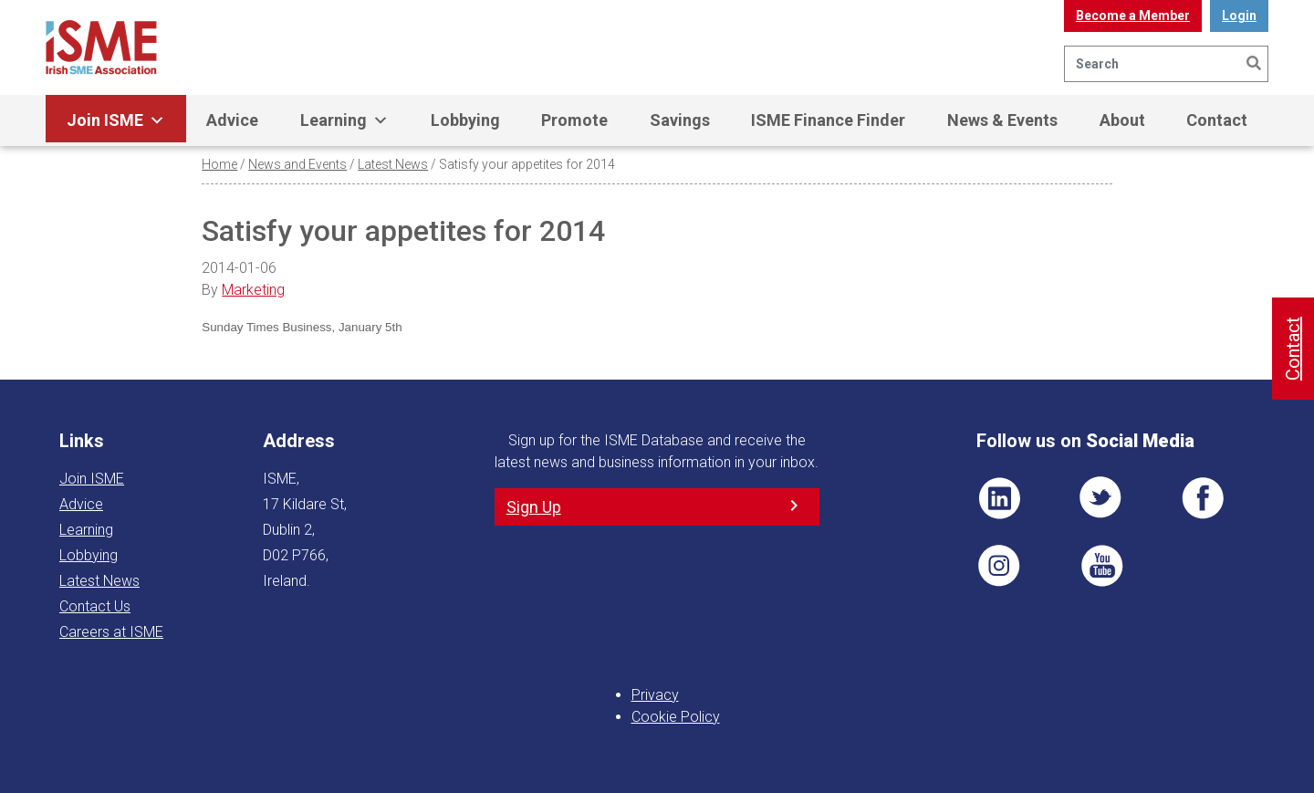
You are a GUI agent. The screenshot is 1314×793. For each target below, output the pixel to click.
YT (1101, 566)
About (1122, 120)
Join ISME (116, 120)
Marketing (253, 289)
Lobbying (465, 120)
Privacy (655, 695)
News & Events (1002, 120)
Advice (232, 120)
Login (1239, 15)
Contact (1216, 120)
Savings (680, 120)
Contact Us (94, 606)
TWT (1101, 498)
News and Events (297, 164)
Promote (574, 120)
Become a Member (1133, 15)
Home (219, 164)
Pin (999, 566)
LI (999, 498)
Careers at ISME (111, 632)
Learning (344, 120)
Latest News (393, 164)
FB (1202, 498)
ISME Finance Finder (828, 120)
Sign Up (533, 506)
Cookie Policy (675, 716)
